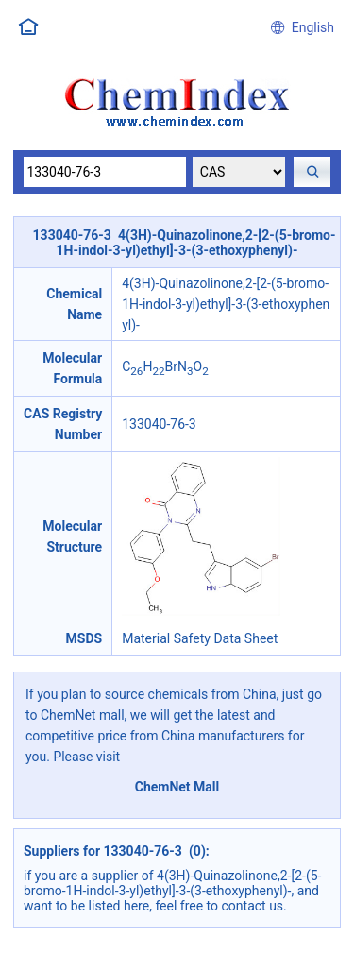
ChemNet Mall (177, 786)
